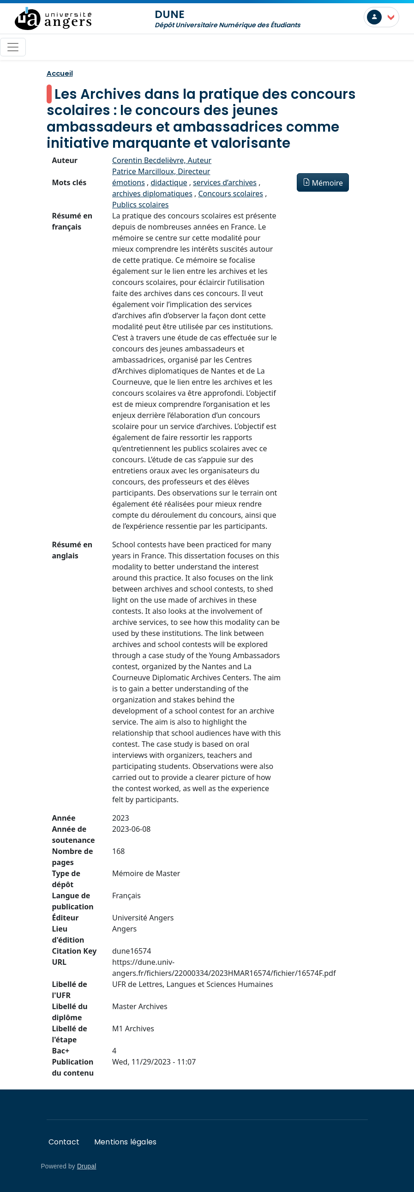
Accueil (60, 73)
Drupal (86, 1166)
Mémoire (327, 183)
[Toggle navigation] (13, 47)
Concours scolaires (230, 193)
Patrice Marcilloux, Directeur (161, 171)
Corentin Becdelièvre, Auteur (161, 160)
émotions (128, 182)
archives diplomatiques (152, 193)
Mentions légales (125, 1142)
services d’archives (225, 182)
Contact (63, 1142)
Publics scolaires (140, 205)
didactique (168, 182)
